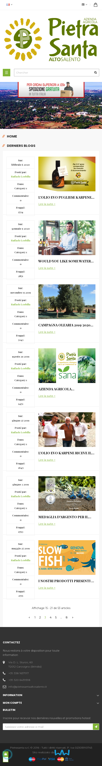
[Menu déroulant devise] (9, 5)
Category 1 (20, 188)
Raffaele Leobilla (20, 176)
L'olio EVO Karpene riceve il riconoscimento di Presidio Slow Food (65, 453)
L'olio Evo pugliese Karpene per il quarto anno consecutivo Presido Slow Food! (65, 197)
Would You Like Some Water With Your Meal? (64, 261)
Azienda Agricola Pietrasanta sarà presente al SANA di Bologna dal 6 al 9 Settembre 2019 (66, 389)
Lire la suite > (46, 204)
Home (12, 136)
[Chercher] (56, 72)
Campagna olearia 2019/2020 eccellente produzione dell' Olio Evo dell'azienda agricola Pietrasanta (66, 325)
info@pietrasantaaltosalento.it (27, 686)
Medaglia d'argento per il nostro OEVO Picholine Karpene (63, 517)
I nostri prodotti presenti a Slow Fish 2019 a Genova (65, 581)
